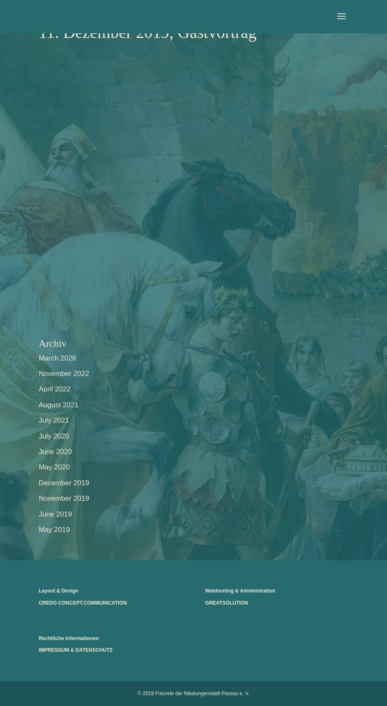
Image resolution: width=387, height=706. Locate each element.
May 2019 (54, 530)
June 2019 (55, 514)
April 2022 (55, 389)
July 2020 (54, 436)
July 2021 (54, 420)
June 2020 (55, 452)
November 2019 (64, 498)
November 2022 (64, 374)
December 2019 (64, 483)
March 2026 (57, 358)
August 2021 (58, 405)
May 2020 (54, 467)
